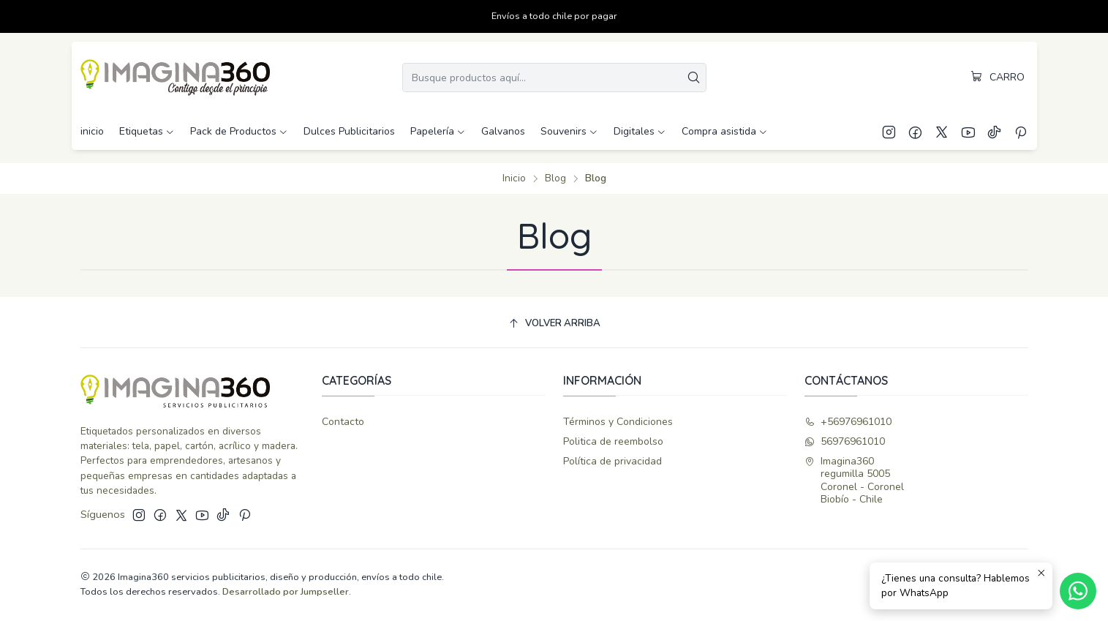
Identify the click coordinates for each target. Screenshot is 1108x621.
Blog (555, 178)
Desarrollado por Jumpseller (285, 591)
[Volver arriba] (554, 324)
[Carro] (998, 78)
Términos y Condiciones (618, 422)
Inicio (514, 178)
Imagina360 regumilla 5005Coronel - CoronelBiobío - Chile (854, 480)
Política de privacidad (612, 461)
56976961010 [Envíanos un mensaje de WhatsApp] (844, 441)
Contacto (343, 422)
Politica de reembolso (613, 441)
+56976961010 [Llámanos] (848, 422)
